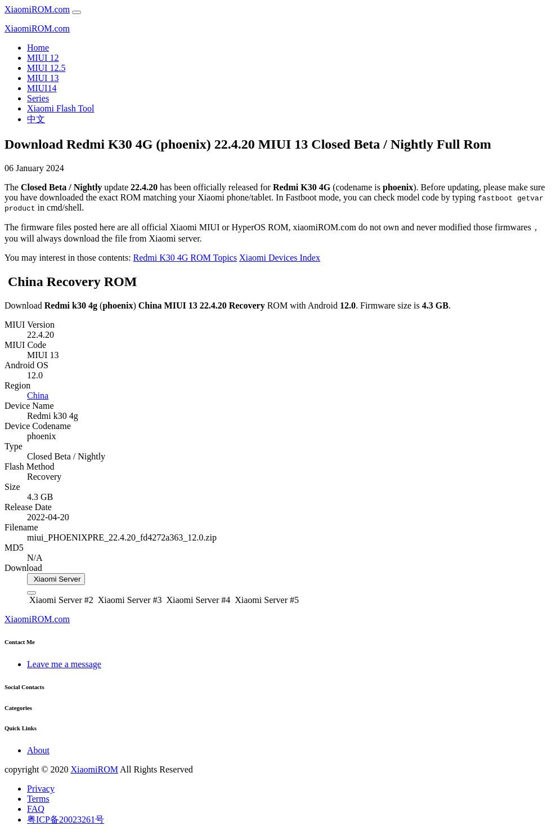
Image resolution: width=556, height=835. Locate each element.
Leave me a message (64, 664)
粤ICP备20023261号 (65, 819)
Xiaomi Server (56, 579)
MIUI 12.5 (46, 68)
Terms (38, 798)
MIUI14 (41, 88)
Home (38, 47)
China (37, 395)
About (38, 750)
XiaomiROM (94, 769)
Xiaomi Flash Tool (60, 108)
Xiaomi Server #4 (197, 600)
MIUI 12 (43, 57)
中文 (36, 119)
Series (38, 98)
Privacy (41, 788)
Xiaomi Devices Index (279, 257)
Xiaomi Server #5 (265, 600)
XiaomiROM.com (37, 9)
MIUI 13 (43, 78)
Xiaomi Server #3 (129, 600)
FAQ (35, 809)
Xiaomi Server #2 (60, 600)
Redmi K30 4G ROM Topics (185, 257)
